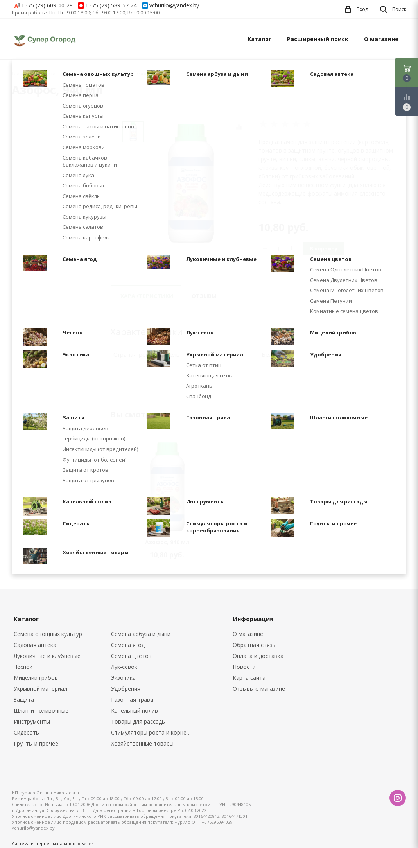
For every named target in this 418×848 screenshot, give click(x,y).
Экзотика (123, 677)
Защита (24, 699)
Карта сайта (249, 677)
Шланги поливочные (41, 710)
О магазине (381, 39)
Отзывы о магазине (259, 688)
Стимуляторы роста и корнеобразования (154, 732)
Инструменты (32, 721)
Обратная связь (254, 645)
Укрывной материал (40, 688)
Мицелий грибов (36, 677)
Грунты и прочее (36, 743)
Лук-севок (124, 666)
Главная (21, 73)
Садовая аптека (35, 645)
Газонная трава (132, 699)
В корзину (323, 248)
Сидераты (27, 732)
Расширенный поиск (317, 39)
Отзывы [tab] (204, 296)
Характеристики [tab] (146, 296)
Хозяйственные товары (142, 743)
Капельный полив (134, 710)
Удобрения (125, 688)
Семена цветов (131, 655)
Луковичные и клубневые (47, 655)
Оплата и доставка (258, 655)
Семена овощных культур (48, 634)
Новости (244, 666)
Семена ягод (128, 645)
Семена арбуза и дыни (140, 634)
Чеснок (23, 666)
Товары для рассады (138, 721)
